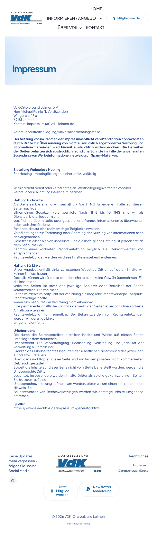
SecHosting (22, 173)
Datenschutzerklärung (133, 470)
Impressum (140, 465)
